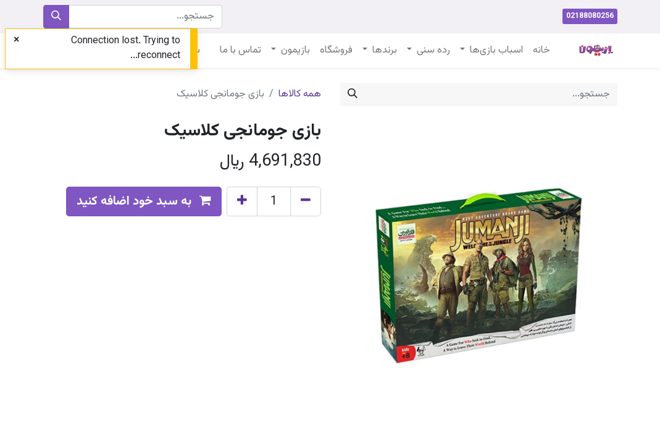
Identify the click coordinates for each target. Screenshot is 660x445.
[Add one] (242, 201)
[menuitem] (541, 50)
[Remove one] (305, 201)
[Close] (16, 41)
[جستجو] (56, 16)
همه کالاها (299, 94)
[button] (144, 201)
